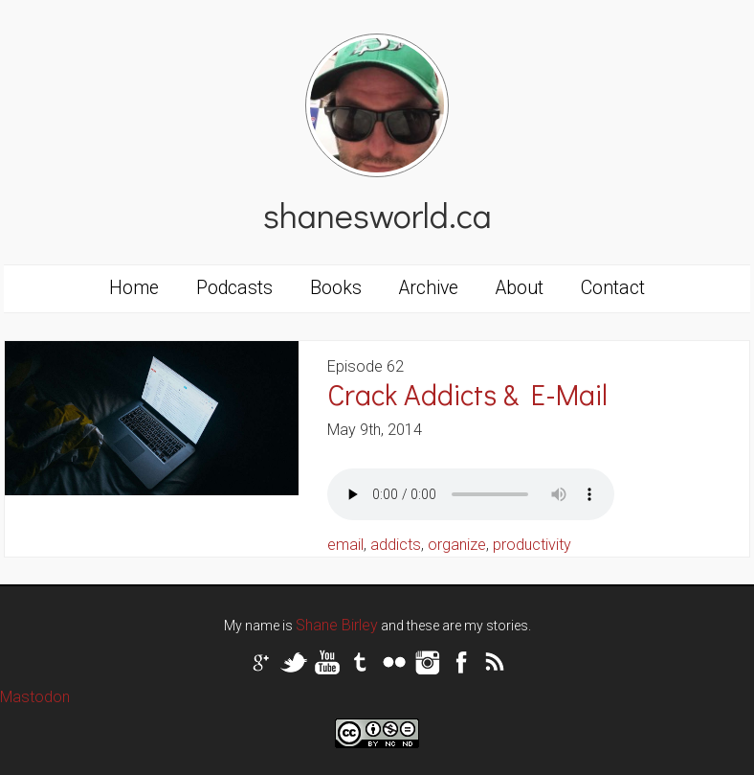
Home (134, 288)
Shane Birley (337, 625)
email (345, 545)
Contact (613, 288)
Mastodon (35, 697)
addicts (395, 545)
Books (336, 288)
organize (457, 545)
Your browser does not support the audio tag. (470, 494)
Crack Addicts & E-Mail (467, 394)
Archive (428, 288)
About (519, 288)
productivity (532, 545)
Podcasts (234, 288)
